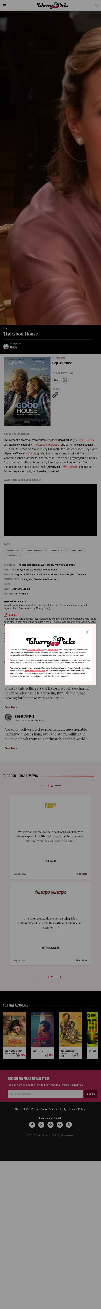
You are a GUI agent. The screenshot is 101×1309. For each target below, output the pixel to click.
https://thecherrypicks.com (35, 670)
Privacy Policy (53, 650)
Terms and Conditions (35, 650)
